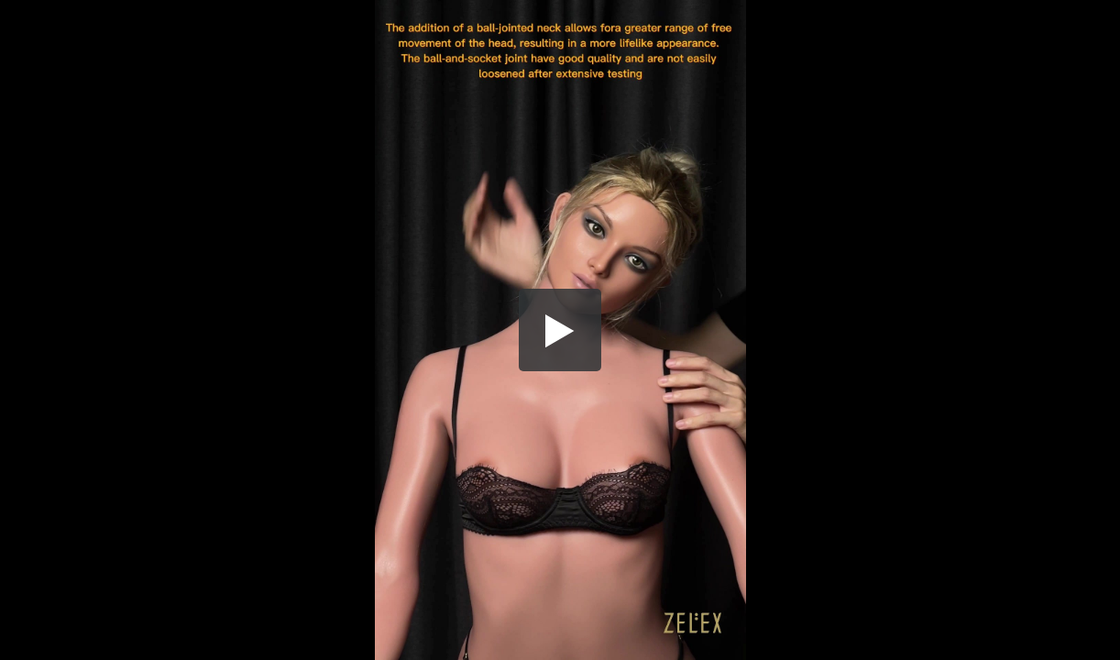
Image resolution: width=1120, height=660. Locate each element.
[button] (560, 330)
